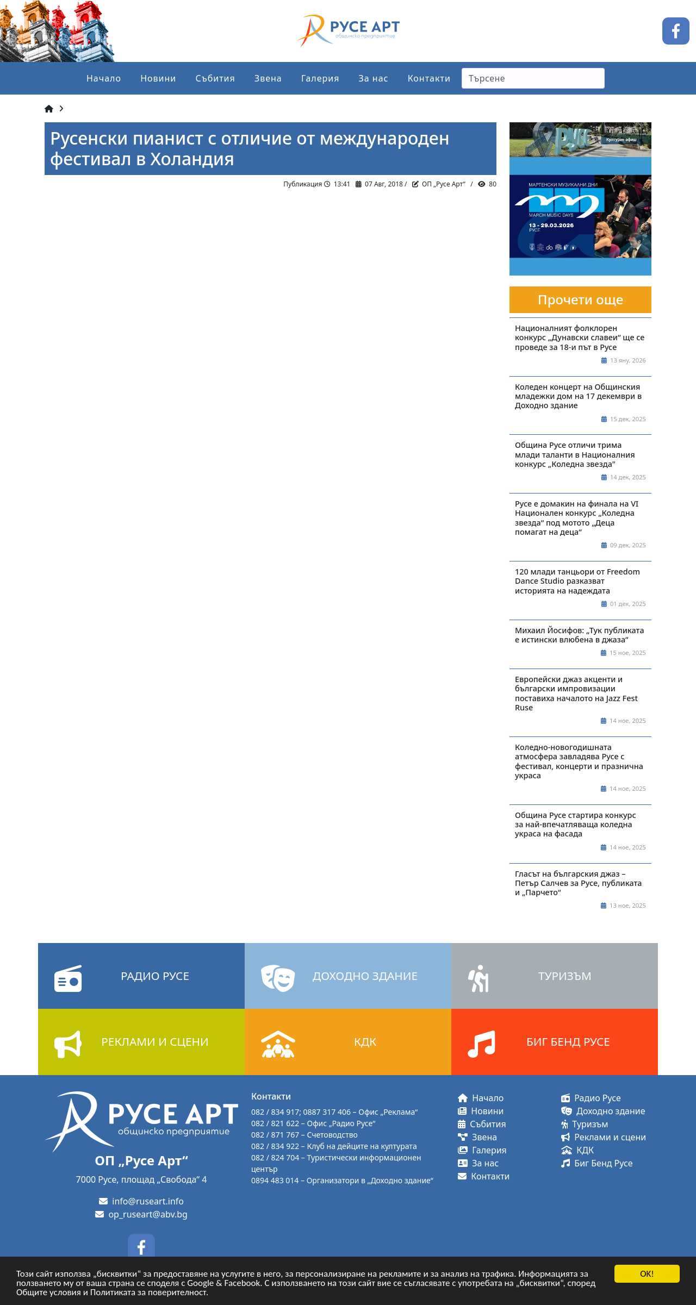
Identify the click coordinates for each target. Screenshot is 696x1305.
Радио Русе (591, 1098)
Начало (103, 78)
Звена (268, 78)
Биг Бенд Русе (596, 1163)
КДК (577, 1150)
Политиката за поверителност (148, 1292)
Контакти (429, 78)
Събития (215, 78)
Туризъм (584, 1124)
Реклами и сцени (603, 1137)
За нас (374, 78)
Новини (158, 78)
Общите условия (48, 1292)
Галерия (320, 78)
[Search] (533, 78)
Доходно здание (603, 1111)
